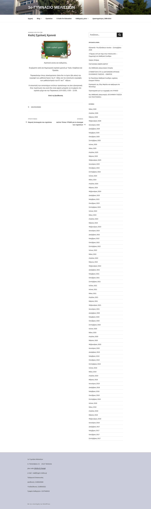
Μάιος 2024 (92, 180)
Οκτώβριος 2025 (94, 136)
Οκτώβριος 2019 (94, 360)
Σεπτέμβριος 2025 (95, 140)
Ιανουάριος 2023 (94, 230)
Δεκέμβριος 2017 (94, 427)
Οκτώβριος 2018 (94, 395)
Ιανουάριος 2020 (94, 348)
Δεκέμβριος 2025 (94, 129)
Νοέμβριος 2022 (94, 238)
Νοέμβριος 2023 (94, 199)
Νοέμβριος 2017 (94, 430)
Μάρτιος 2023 (93, 223)
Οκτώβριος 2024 (94, 168)
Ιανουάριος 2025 (94, 164)
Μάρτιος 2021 (93, 301)
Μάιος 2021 (92, 293)
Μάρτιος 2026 (93, 117)
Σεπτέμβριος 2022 (95, 246)
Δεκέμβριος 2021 (94, 270)
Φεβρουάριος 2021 (95, 305)
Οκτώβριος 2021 (94, 278)
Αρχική (30, 18)
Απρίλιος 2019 (93, 376)
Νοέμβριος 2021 (94, 274)
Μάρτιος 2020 (93, 340)
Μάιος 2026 (92, 109)
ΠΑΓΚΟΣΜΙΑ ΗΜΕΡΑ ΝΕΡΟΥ (98, 64)
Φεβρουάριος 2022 (95, 266)
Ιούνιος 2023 (93, 211)
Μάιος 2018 (92, 407)
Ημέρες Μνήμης (94, 60)
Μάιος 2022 (92, 254)
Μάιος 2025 (92, 148)
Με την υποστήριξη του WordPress (38, 504)
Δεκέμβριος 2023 (94, 195)
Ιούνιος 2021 (93, 289)
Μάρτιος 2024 (93, 187)
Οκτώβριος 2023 (94, 203)
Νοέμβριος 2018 (94, 391)
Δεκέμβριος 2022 (94, 234)
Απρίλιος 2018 (93, 411)
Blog (39, 18)
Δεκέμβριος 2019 (94, 352)
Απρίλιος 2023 (93, 219)
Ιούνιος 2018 (93, 403)
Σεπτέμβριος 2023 (95, 207)
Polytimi (39, 32)
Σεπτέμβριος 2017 (95, 438)
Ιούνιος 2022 (93, 250)
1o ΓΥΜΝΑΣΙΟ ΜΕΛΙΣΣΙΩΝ (51, 7)
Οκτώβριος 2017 (94, 434)
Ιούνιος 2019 (93, 368)
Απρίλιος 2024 (93, 184)
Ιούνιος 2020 (93, 329)
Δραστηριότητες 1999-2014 (101, 18)
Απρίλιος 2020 (93, 336)
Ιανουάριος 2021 (94, 309)
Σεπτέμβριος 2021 (95, 281)
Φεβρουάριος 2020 (95, 344)
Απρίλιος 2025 (93, 152)
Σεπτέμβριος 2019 (95, 364)
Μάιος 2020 (92, 332)
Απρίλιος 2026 (93, 113)
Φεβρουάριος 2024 (95, 191)
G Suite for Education (64, 18)
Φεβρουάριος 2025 (95, 160)
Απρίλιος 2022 (93, 258)
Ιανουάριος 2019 (94, 383)
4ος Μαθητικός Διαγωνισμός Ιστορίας (101, 68)
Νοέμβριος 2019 (94, 356)
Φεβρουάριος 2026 (95, 121)
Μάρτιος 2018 (93, 415)
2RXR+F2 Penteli (40, 468)
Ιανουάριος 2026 (94, 125)
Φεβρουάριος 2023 (95, 227)
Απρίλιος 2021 (93, 297)
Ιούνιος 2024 (93, 176)
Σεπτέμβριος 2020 (95, 325)
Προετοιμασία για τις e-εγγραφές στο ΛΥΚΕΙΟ (103, 91)
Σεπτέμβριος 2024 (95, 172)
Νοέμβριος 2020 (94, 317)
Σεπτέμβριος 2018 (95, 399)
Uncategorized (36, 107)
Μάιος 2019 (92, 372)
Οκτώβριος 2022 (94, 242)
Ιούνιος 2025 (93, 144)
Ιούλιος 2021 (93, 285)
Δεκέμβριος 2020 (94, 313)
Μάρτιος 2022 (93, 262)
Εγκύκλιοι (49, 18)
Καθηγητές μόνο (82, 18)
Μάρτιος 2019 (93, 379)
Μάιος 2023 (92, 215)
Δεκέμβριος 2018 (94, 387)
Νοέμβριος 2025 (94, 133)
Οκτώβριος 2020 (94, 321)
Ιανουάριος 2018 (94, 423)
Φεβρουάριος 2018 (95, 419)
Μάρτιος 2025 (93, 156)
